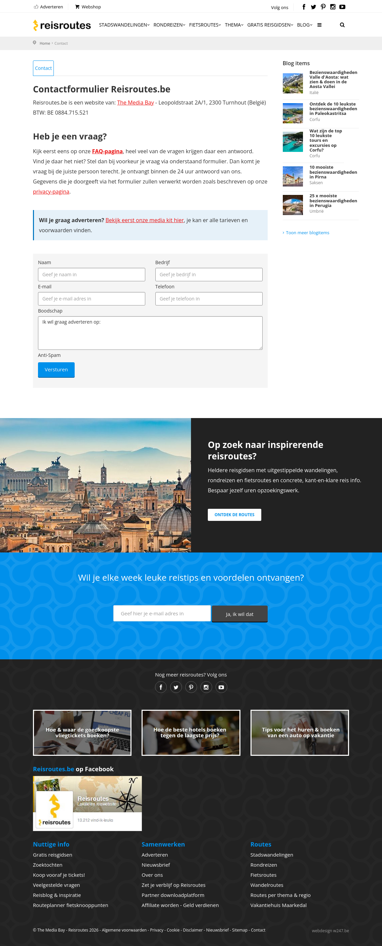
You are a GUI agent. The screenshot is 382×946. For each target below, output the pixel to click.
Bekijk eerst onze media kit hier (145, 220)
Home (45, 43)
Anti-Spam (49, 355)
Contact (43, 68)
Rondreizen (169, 25)
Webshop (87, 7)
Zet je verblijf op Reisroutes (173, 884)
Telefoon (165, 286)
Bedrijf (162, 262)
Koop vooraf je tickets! (59, 874)
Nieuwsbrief (156, 864)
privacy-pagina (51, 191)
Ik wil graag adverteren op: (150, 333)
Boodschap (50, 310)
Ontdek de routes (235, 515)
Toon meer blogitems (308, 233)
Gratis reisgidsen (270, 25)
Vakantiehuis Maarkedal (279, 905)
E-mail (44, 286)
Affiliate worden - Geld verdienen (180, 905)
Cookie (173, 930)
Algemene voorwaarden (124, 930)
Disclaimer (193, 930)
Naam (44, 262)
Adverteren (48, 7)
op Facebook (73, 769)
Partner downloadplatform (173, 895)
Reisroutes (62, 25)
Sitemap (239, 930)
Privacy (156, 930)
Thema (234, 25)
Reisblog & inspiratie (57, 895)
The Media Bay (135, 102)
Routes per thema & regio (281, 895)
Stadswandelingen (125, 25)
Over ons (152, 874)
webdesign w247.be (330, 931)
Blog (305, 25)
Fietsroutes (205, 25)
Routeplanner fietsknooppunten (70, 905)
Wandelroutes (267, 884)
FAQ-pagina (107, 151)
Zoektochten (48, 864)
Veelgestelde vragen (56, 884)
